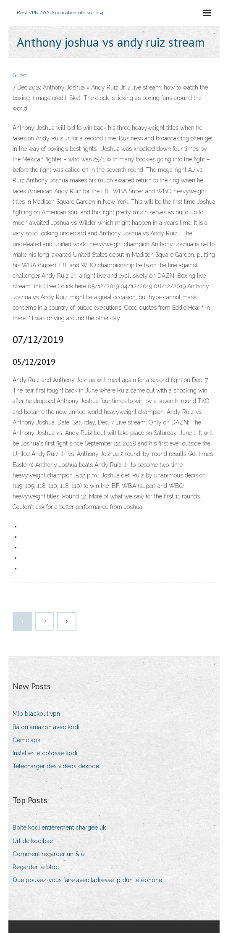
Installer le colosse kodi (45, 753)
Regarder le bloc (36, 867)
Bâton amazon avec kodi (46, 727)
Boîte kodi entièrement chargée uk (59, 827)
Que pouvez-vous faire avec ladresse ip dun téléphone (87, 880)
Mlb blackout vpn (36, 713)
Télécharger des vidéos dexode (56, 766)
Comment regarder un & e (48, 854)
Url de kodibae (33, 841)
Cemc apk (26, 740)
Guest (20, 75)
